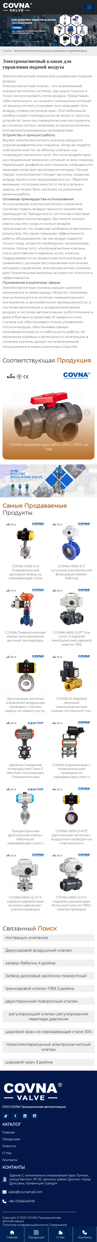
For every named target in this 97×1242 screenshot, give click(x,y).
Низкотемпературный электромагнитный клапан (48, 1047)
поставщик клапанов (26, 937)
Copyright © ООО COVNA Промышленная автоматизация (31, 1219)
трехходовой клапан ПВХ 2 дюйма (39, 988)
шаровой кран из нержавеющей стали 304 (48, 1031)
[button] (87, 413)
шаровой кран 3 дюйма (29, 1062)
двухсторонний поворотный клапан (41, 1001)
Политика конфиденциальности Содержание (34, 1225)
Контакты (85, 1234)
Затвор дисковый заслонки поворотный (46, 975)
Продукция (36, 1234)
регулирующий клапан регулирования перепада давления (48, 1016)
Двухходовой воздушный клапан (38, 950)
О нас (60, 1234)
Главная (7, 50)
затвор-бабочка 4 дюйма (30, 963)
